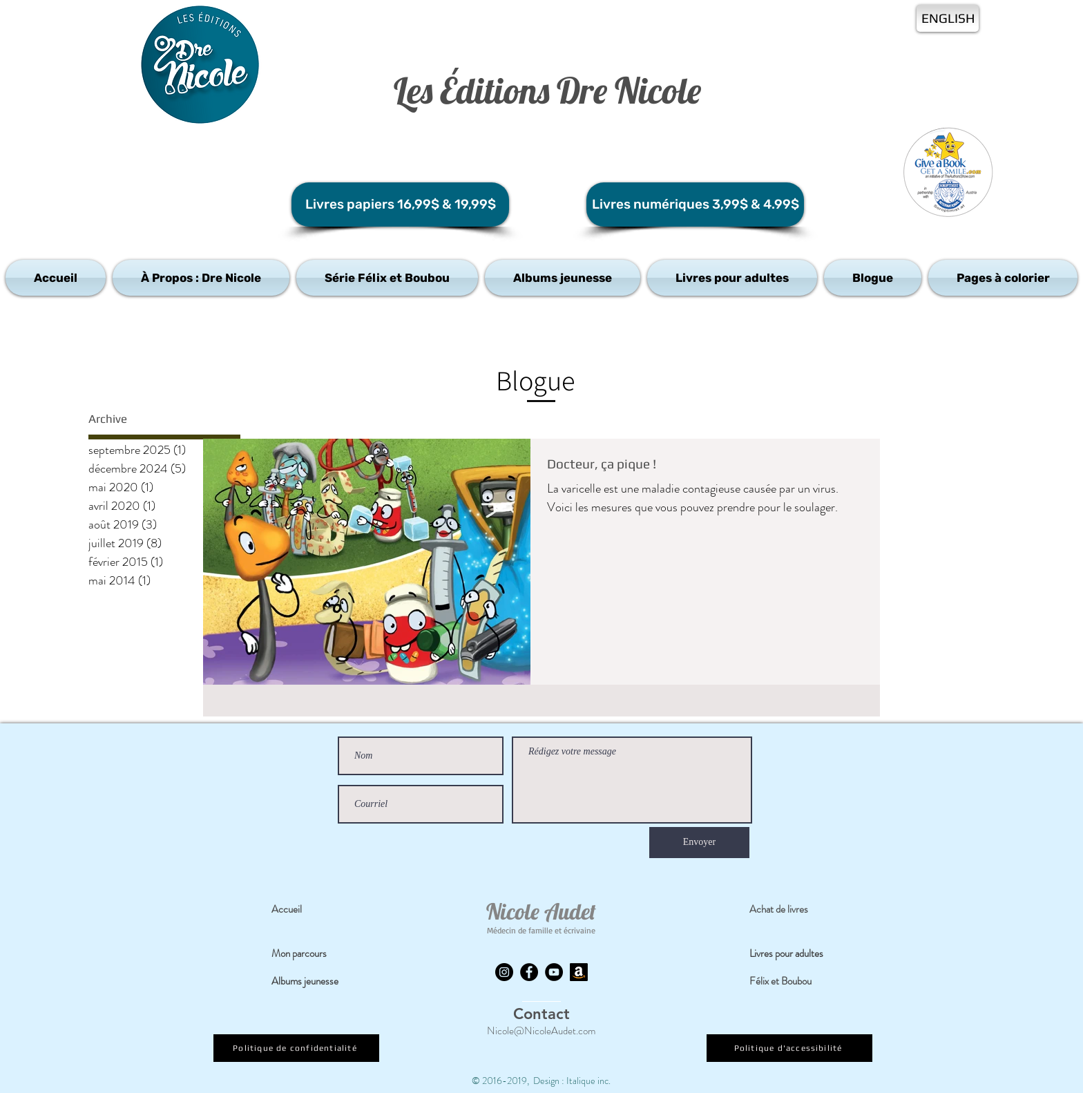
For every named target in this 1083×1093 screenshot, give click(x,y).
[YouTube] (554, 972)
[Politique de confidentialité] (296, 1048)
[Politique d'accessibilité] (789, 1048)
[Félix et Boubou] (789, 982)
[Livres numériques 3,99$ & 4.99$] (695, 204)
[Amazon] (579, 972)
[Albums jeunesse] (312, 982)
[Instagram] (504, 972)
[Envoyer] (699, 842)
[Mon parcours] (311, 954)
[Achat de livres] (789, 910)
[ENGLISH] (948, 18)
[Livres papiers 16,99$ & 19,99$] (400, 204)
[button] (201, 278)
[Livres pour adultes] (795, 954)
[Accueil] (311, 910)
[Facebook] (529, 972)
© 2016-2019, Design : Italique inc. (541, 1080)
